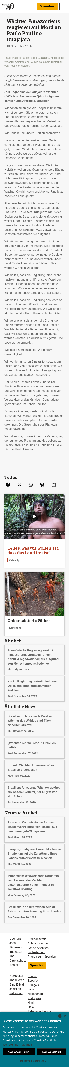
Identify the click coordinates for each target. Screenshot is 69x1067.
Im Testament (36, 952)
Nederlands (35, 993)
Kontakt (14, 964)
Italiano (32, 989)
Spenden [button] (47, 6)
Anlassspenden (38, 943)
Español (33, 980)
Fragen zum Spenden (42, 956)
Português (34, 998)
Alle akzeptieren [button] (19, 1051)
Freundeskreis (37, 939)
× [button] (64, 1016)
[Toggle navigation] (63, 6)
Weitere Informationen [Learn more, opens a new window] (17, 1044)
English (32, 976)
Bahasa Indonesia (39, 1011)
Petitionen (15, 993)
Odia (31, 1007)
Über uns (15, 938)
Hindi (31, 1002)
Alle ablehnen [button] (51, 1051)
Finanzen (15, 947)
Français (33, 985)
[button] (34, 1061)
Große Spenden (38, 947)
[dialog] (34, 1039)
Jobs (12, 942)
